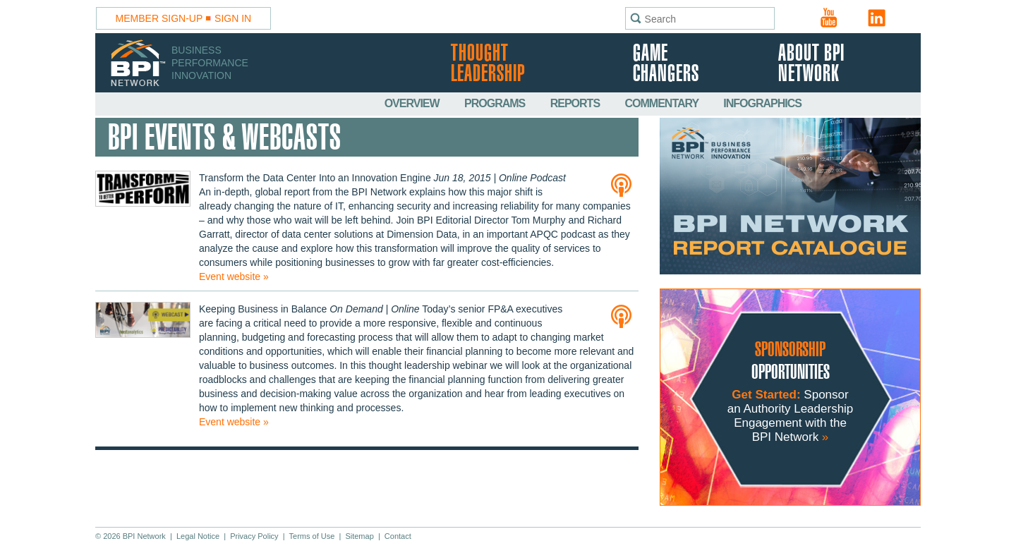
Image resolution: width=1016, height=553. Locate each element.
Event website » (234, 276)
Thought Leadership (488, 64)
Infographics (762, 103)
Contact (398, 536)
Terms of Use (312, 536)
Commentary (663, 103)
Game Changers (666, 64)
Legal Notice (197, 536)
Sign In (232, 18)
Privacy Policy (254, 536)
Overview (413, 103)
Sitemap (359, 536)
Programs (496, 103)
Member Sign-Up (159, 18)
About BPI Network (811, 64)
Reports (576, 103)
